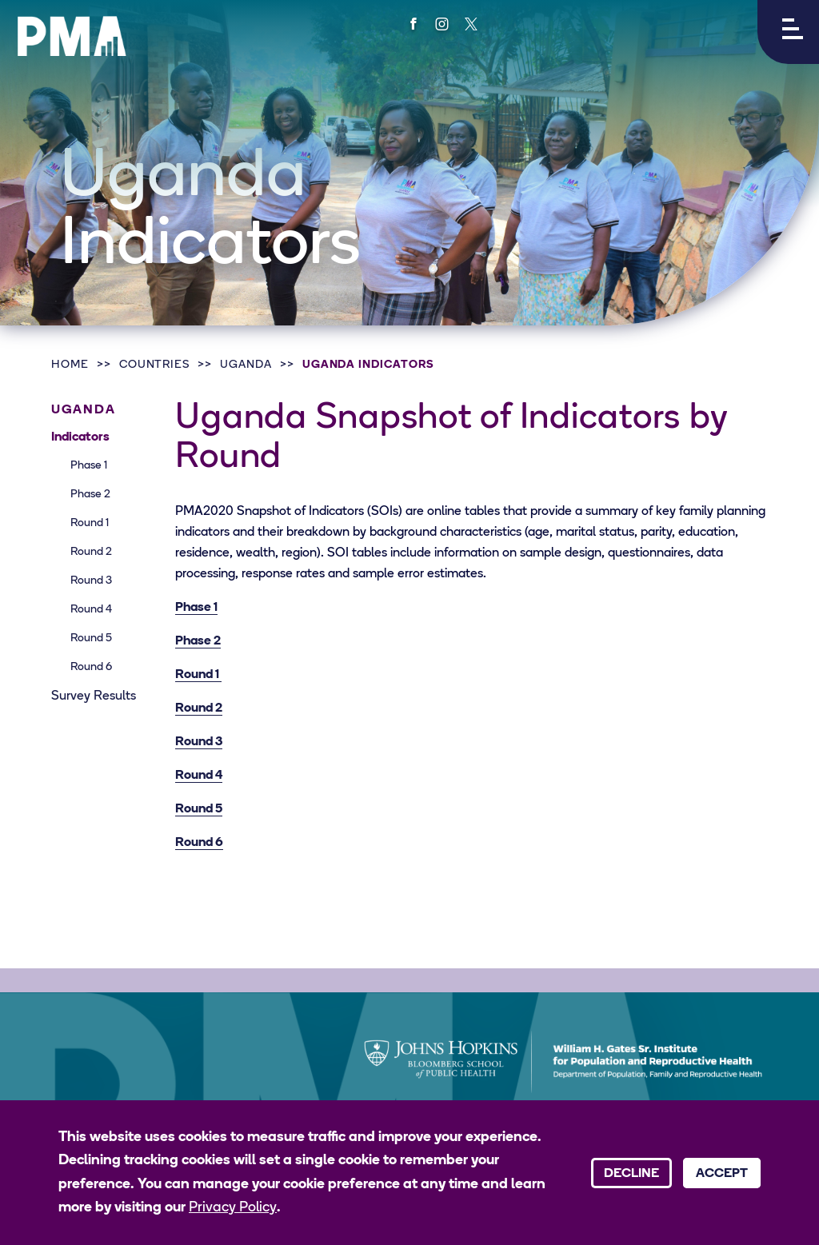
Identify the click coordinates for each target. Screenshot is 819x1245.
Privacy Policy (233, 1207)
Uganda (246, 365)
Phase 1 (88, 466)
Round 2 (91, 552)
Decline (631, 1173)
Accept (722, 1173)
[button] (788, 32)
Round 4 (91, 610)
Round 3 (91, 581)
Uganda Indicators (368, 365)
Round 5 (91, 638)
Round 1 (89, 523)
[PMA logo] (72, 36)
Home (70, 365)
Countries (154, 365)
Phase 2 (90, 495)
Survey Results (93, 696)
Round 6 (91, 667)
